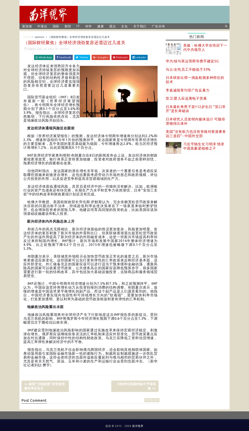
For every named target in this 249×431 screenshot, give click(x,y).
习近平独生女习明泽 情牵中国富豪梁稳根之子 (203, 146)
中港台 (42, 26)
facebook (152, 400)
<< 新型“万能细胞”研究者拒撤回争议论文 (44, 386)
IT (78, 26)
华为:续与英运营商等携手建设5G (192, 61)
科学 (88, 26)
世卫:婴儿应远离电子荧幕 (186, 98)
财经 (68, 26)
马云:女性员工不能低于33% (188, 69)
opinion (39, 37)
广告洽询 (158, 26)
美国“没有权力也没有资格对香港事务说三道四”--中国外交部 (196, 134)
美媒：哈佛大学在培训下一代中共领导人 (205, 47)
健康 (100, 26)
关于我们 (139, 26)
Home (27, 37)
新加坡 (27, 26)
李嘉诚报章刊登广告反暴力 (188, 90)
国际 (56, 26)
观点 (112, 26)
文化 (124, 26)
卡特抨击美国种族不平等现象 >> (136, 386)
